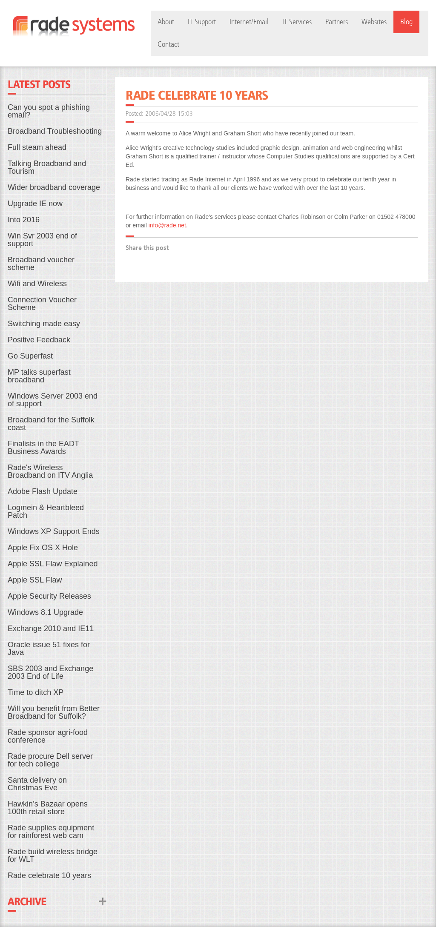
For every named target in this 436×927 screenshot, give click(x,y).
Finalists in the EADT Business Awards (43, 447)
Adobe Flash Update (42, 491)
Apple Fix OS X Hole (43, 547)
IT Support (202, 21)
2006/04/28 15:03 (169, 113)
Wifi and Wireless (37, 283)
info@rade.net (167, 225)
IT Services (297, 21)
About (166, 21)
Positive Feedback (39, 340)
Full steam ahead (37, 147)
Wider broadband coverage (54, 187)
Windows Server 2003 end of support (53, 400)
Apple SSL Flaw (35, 580)
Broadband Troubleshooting (55, 131)
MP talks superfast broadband (39, 376)
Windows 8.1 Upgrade (45, 612)
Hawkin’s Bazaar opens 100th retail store (48, 808)
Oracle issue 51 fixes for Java (49, 648)
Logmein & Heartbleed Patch (46, 511)
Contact (168, 44)
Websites (374, 21)
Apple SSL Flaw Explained (53, 564)
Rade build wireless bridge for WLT (53, 855)
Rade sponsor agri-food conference (48, 736)
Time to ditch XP (35, 692)
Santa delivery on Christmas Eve (37, 784)
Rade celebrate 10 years (49, 875)
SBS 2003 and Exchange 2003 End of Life (50, 672)
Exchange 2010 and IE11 (51, 628)
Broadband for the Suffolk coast (51, 424)
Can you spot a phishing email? (49, 111)
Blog (406, 21)
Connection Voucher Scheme (42, 304)
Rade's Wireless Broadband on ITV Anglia (50, 471)
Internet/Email (249, 21)
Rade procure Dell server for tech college (50, 760)
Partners (336, 21)
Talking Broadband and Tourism (47, 167)
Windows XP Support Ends (54, 531)
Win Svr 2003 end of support (42, 240)
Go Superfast (30, 356)
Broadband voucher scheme (41, 263)
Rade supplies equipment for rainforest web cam (51, 832)
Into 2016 (24, 219)
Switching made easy (44, 323)
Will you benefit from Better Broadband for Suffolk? (54, 712)
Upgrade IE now (35, 203)
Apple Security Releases (49, 596)
